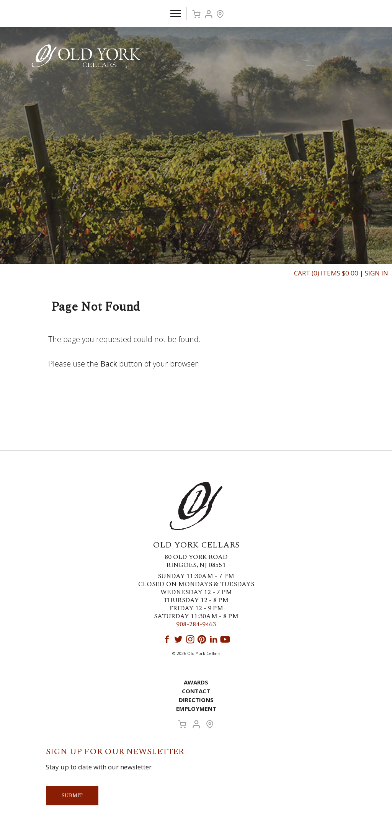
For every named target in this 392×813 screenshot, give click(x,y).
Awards (196, 682)
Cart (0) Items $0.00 (326, 273)
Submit (72, 796)
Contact (196, 691)
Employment (196, 708)
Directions (196, 700)
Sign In (376, 273)
